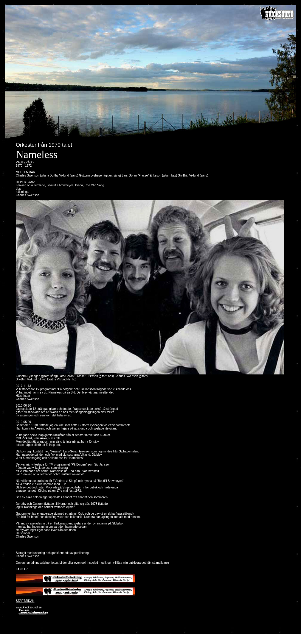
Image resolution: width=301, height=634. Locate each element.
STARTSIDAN (25, 600)
